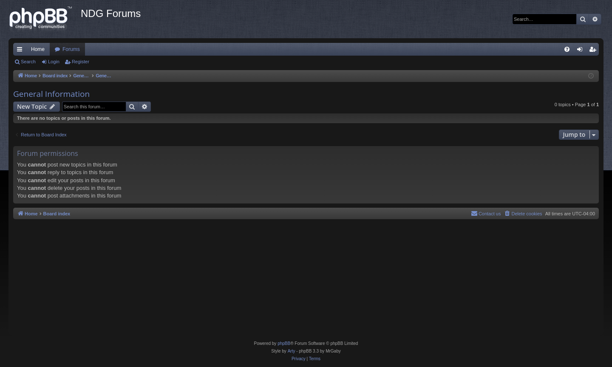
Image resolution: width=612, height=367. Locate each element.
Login (54, 61)
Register (80, 61)
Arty (291, 351)
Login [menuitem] (581, 51)
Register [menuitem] (594, 51)
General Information (51, 93)
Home (38, 49)
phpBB (284, 343)
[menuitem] (567, 49)
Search (28, 61)
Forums (71, 49)
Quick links (21, 51)
